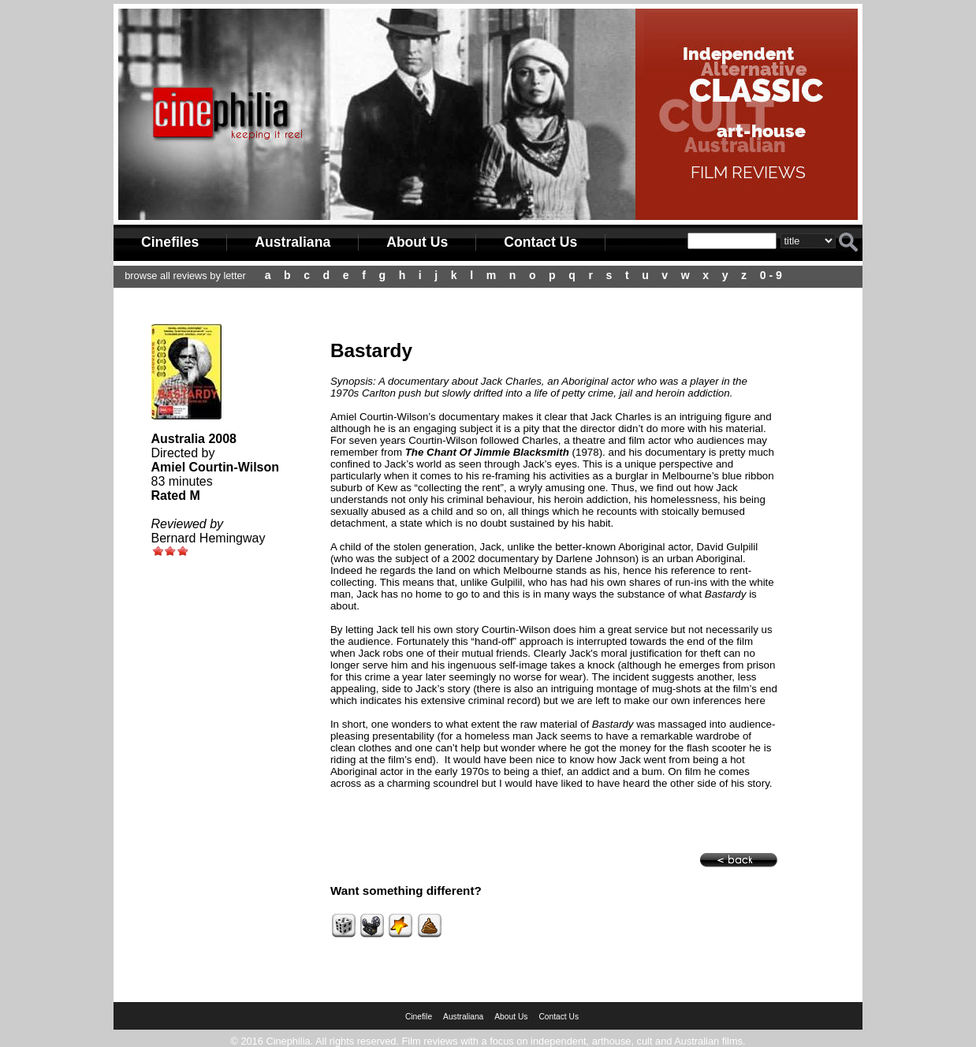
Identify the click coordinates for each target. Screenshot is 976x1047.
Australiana (292, 242)
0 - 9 (771, 275)
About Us (417, 242)
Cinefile (418, 1016)
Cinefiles (170, 242)
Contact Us (540, 242)
